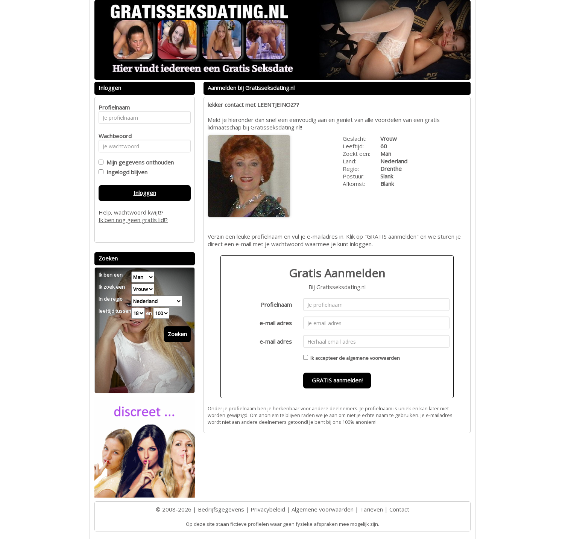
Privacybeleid (268, 509)
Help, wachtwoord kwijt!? (131, 212)
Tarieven (371, 509)
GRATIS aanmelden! (337, 380)
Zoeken (177, 334)
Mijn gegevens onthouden (138, 162)
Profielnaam (276, 304)
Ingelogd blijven (125, 172)
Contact (399, 509)
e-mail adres (276, 323)
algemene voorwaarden (373, 358)
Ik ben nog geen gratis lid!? (133, 220)
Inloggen (145, 192)
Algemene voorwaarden (323, 509)
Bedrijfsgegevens (221, 509)
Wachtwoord (113, 136)
